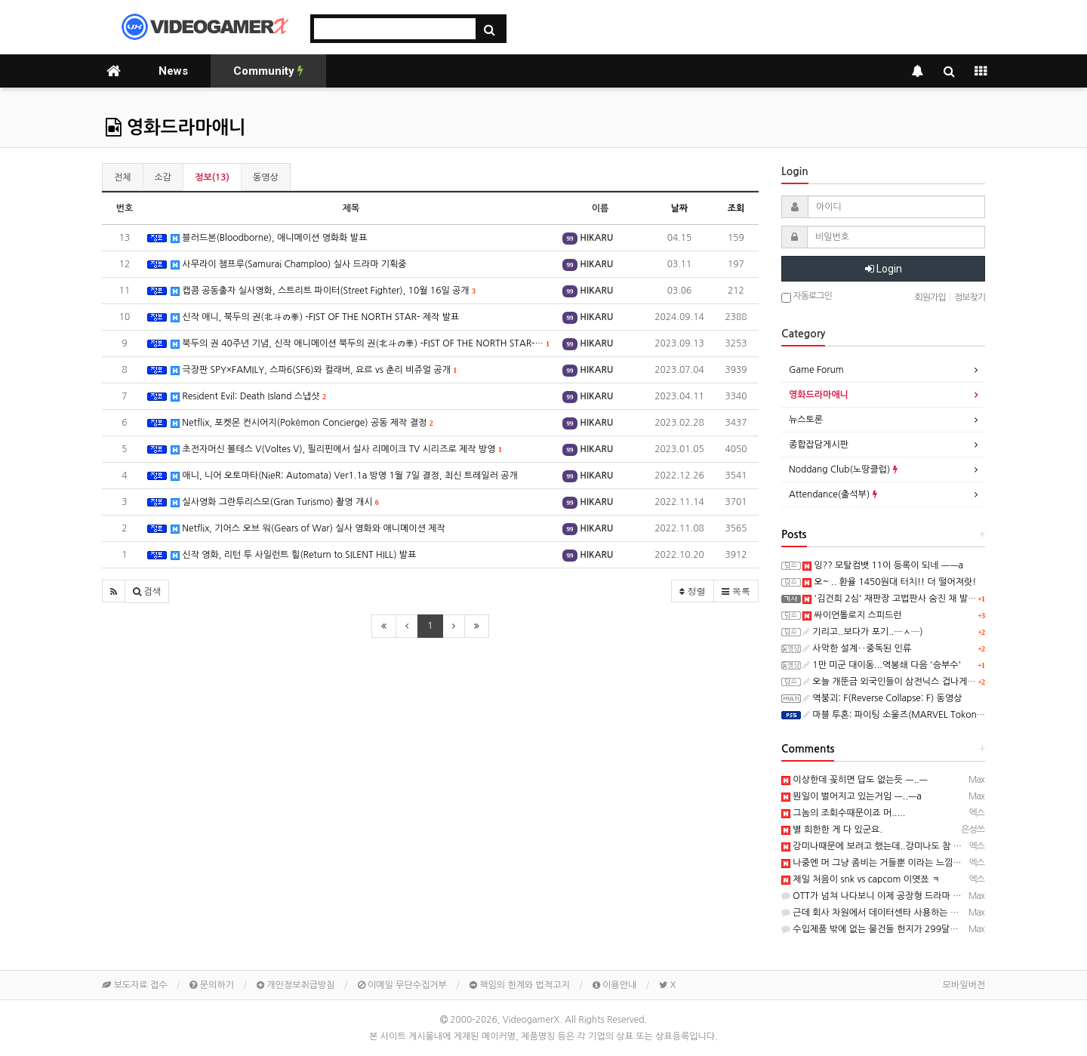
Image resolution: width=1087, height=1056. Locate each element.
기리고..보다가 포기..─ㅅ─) (862, 631)
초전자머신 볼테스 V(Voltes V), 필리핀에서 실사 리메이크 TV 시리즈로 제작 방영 (336, 449)
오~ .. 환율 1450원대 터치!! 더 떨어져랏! (889, 581)
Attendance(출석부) (833, 494)
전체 (122, 177)
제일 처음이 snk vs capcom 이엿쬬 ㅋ (860, 879)
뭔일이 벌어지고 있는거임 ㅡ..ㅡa (851, 796)
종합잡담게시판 (818, 444)
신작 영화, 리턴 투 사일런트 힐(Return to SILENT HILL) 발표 (293, 555)
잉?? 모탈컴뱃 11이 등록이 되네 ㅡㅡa (882, 565)
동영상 (266, 177)
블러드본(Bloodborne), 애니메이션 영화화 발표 (269, 238)
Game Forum (816, 369)
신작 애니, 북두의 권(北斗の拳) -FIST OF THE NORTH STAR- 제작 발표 (315, 317)
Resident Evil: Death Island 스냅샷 (248, 397)
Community (268, 71)
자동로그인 (806, 297)
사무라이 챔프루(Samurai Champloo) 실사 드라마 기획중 (289, 264)
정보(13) (212, 177)
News (173, 71)
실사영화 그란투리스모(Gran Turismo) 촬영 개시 (275, 502)
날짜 (679, 208)
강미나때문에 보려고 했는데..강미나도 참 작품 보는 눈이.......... (909, 846)
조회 (736, 208)
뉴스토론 (806, 419)
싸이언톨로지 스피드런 (852, 615)
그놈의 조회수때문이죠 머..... (843, 812)
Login (883, 269)
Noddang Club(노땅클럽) (843, 469)
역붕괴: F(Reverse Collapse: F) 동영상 (882, 698)
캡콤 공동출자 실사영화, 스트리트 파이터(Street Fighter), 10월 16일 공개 (323, 291)
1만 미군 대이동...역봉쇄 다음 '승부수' (881, 665)
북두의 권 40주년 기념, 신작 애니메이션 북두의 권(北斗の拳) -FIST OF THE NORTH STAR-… (360, 344)
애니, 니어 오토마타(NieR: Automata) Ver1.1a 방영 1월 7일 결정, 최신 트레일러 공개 (344, 476)
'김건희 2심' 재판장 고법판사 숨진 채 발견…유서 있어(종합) (923, 598)
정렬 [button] (692, 590)
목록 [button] (736, 590)
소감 (163, 177)
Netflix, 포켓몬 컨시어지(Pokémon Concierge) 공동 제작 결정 (302, 423)
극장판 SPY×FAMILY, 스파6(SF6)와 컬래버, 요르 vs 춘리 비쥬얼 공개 (314, 370)
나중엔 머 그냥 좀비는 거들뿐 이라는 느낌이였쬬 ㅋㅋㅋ (893, 862)
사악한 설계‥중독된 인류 (856, 648)
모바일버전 (964, 985)
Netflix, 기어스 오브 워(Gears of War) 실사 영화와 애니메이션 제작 (308, 529)
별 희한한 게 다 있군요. (831, 829)
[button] (113, 591)
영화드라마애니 (176, 128)
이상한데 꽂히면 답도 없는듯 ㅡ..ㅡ (854, 779)
